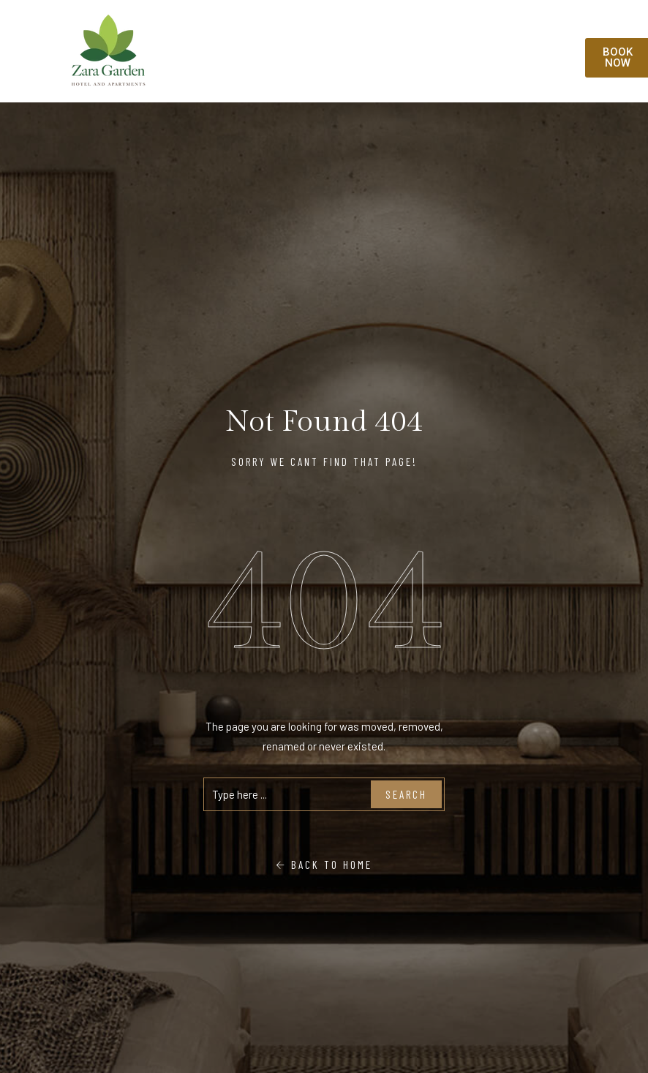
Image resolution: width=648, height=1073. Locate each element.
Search (406, 794)
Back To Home (324, 864)
